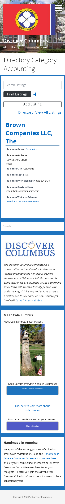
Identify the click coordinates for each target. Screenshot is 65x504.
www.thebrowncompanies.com (22, 201)
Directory (25, 112)
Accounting (31, 149)
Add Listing (32, 104)
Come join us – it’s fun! (28, 300)
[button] (59, 6)
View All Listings (48, 112)
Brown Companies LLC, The (29, 133)
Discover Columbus (25, 40)
